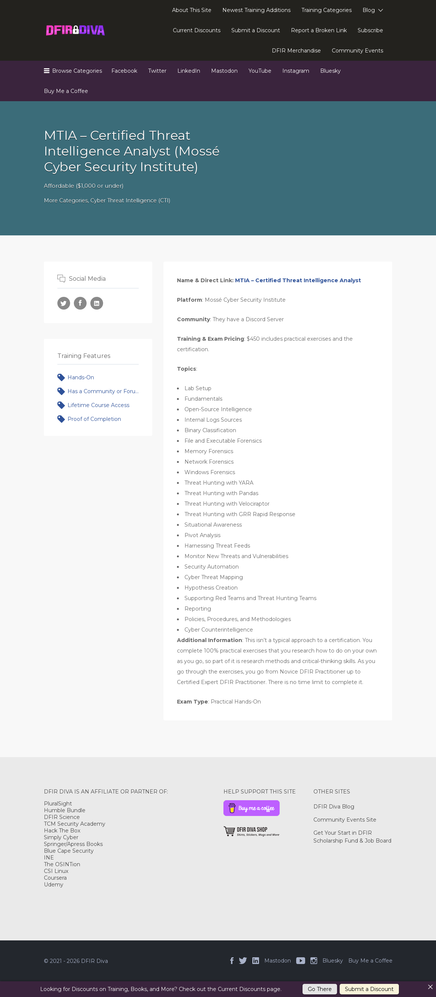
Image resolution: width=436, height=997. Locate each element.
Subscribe (370, 30)
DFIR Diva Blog (333, 806)
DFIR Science (62, 817)
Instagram (295, 70)
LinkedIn (188, 70)
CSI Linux (56, 871)
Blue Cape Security (69, 850)
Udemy (53, 884)
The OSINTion (62, 864)
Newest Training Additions (256, 10)
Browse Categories (77, 70)
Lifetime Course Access (98, 405)
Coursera (55, 877)
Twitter (157, 70)
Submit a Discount (255, 30)
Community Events (357, 50)
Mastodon (224, 70)
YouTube (260, 70)
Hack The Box (62, 830)
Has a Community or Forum (103, 391)
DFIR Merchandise (296, 50)
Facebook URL (80, 303)
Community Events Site (344, 819)
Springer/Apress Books (73, 844)
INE (49, 857)
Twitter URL (63, 303)
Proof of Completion (94, 419)
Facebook (124, 70)
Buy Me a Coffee (66, 91)
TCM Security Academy (74, 823)
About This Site (191, 10)
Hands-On (80, 377)
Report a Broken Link (319, 30)
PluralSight (58, 803)
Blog (369, 10)
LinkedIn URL (96, 303)
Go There (320, 989)
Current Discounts (196, 30)
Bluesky (330, 70)
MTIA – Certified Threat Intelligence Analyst (298, 280)
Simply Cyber (61, 837)
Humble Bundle (64, 810)
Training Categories (326, 10)
